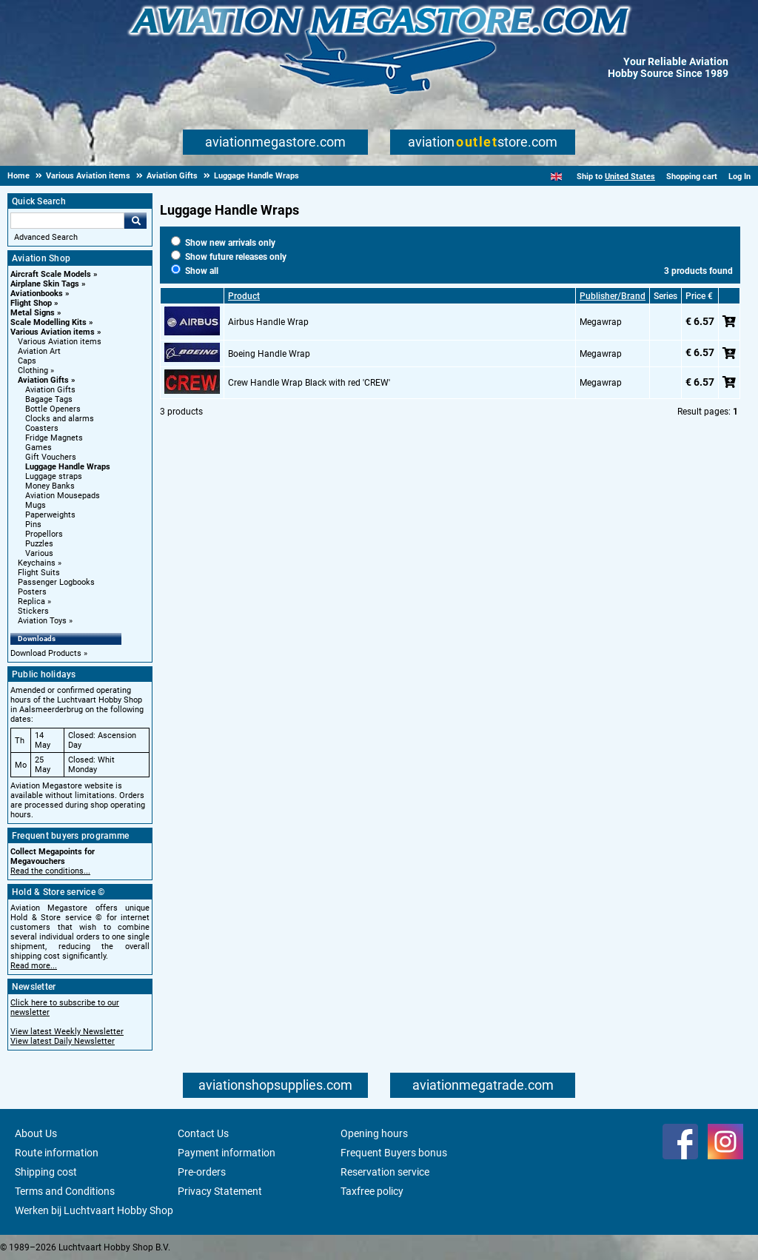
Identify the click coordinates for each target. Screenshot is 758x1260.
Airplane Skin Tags (44, 284)
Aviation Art (39, 351)
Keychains (37, 563)
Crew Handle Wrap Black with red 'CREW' (309, 383)
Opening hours (374, 1133)
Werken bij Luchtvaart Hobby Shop (94, 1210)
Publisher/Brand (612, 296)
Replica (31, 601)
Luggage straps (53, 476)
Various (39, 553)
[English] (556, 176)
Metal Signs (32, 313)
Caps (27, 361)
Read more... (33, 966)
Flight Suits (39, 572)
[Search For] (67, 220)
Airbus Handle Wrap (268, 322)
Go (135, 220)
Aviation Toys (42, 621)
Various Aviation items (52, 332)
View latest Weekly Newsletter (67, 1031)
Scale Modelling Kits (48, 322)
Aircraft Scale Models (50, 274)
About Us (36, 1133)
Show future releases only (228, 257)
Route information (56, 1153)
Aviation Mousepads (62, 495)
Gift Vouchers (50, 457)
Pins (33, 524)
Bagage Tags (49, 399)
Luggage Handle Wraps (67, 467)
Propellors (44, 534)
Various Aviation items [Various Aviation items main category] (59, 341)
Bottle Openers (53, 409)
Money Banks (50, 486)
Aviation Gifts (43, 380)
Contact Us (203, 1133)
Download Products (45, 653)
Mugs (35, 505)
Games (38, 447)
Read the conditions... (50, 871)
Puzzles (39, 544)
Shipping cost (46, 1172)
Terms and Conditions (65, 1191)
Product (244, 296)
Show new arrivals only (223, 243)
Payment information (226, 1153)
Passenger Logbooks (56, 582)
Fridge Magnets (54, 438)
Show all (194, 271)
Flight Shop (31, 303)
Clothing (33, 370)
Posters (32, 592)
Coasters (41, 428)
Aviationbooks (36, 293)
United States (630, 176)
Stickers (33, 611)
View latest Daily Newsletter (62, 1041)
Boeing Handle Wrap (269, 354)
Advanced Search (46, 237)
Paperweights (50, 515)
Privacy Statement (220, 1191)
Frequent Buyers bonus (394, 1153)
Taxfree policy (372, 1191)
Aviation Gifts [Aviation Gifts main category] (50, 390)
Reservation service (385, 1172)
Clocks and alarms (59, 418)
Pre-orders (202, 1172)
